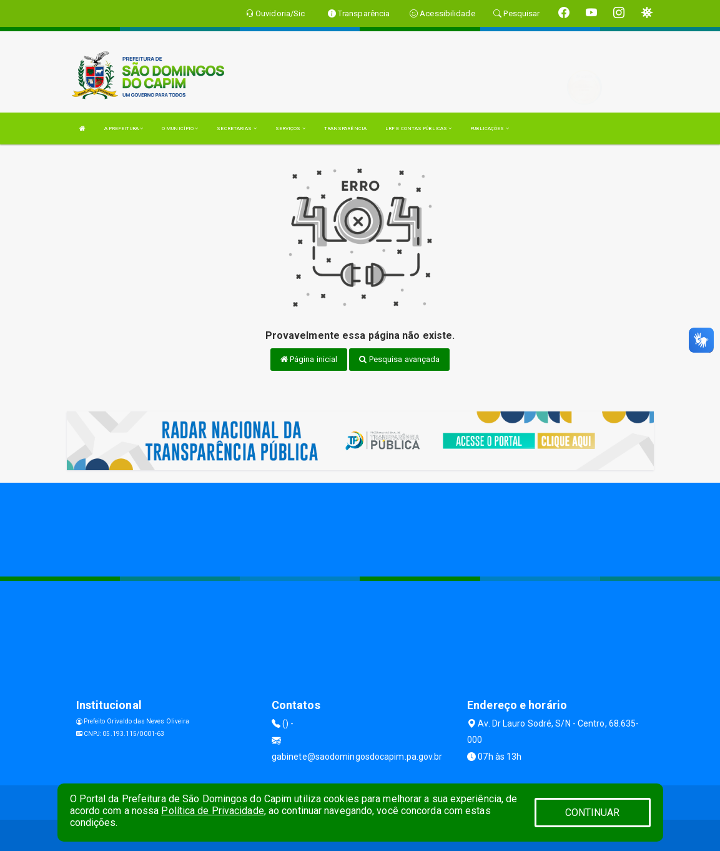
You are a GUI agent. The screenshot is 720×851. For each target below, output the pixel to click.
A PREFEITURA (123, 128)
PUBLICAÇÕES (489, 128)
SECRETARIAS (236, 128)
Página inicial (309, 359)
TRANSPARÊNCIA (345, 128)
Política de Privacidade (212, 811)
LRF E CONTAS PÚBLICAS (418, 128)
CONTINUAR (592, 812)
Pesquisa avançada (399, 359)
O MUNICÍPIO (180, 128)
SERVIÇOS (290, 128)
